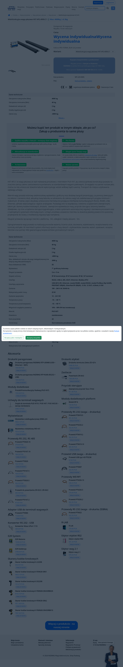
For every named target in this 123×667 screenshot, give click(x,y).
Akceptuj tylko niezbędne (13, 338)
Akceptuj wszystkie (33, 338)
